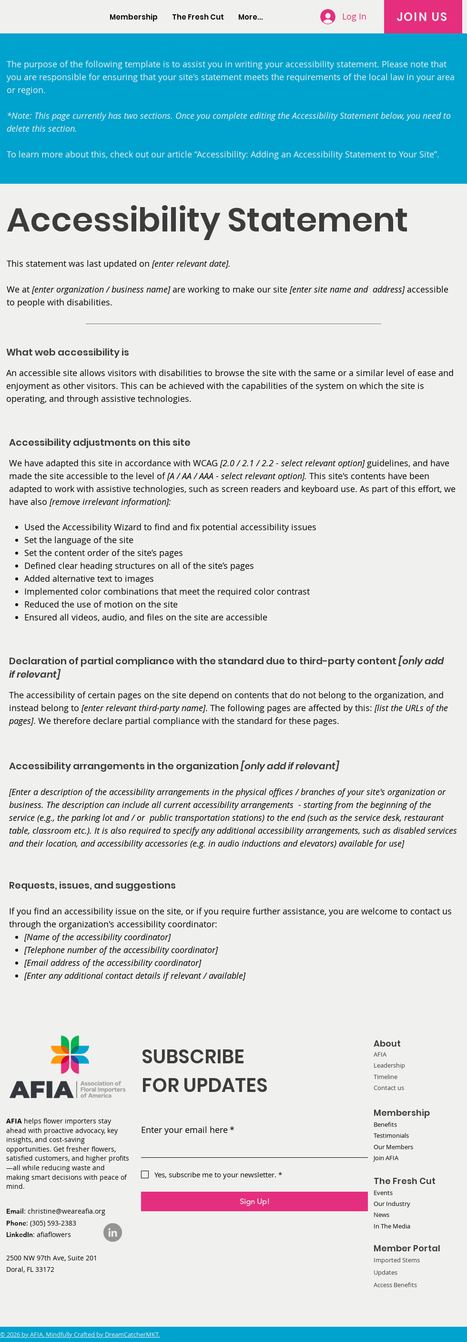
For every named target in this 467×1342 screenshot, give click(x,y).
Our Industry (392, 1203)
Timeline (385, 1076)
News (381, 1214)
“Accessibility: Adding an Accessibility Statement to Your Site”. (316, 154)
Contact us (389, 1087)
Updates (385, 1272)
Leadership (389, 1065)
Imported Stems (397, 1260)
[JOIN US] (423, 16)
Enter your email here (187, 1130)
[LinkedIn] (112, 1232)
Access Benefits (395, 1284)
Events (383, 1192)
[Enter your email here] (251, 1148)
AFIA (380, 1054)
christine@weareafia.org (66, 1211)
